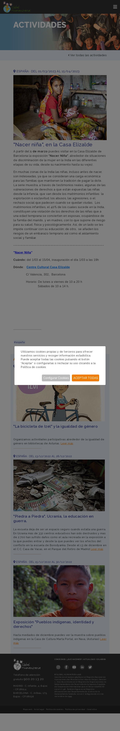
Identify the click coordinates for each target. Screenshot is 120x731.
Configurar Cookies (56, 378)
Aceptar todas (85, 378)
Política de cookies (33, 367)
